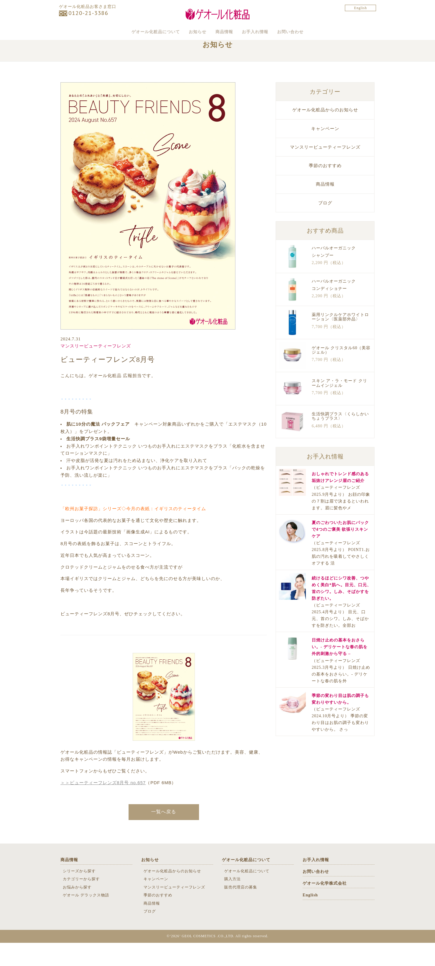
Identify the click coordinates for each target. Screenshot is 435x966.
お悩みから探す (77, 910)
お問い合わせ (314, 31)
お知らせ (186, 31)
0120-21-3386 (88, 13)
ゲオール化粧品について (133, 31)
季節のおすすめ (325, 188)
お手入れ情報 (267, 31)
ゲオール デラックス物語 (86, 918)
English (360, 8)
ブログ (325, 226)
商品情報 (224, 31)
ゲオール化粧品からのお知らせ (325, 133)
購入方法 (232, 902)
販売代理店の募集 (240, 910)
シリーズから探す (79, 894)
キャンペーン (325, 151)
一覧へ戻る (163, 834)
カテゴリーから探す (81, 902)
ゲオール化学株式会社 (325, 906)
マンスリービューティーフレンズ (95, 369)
